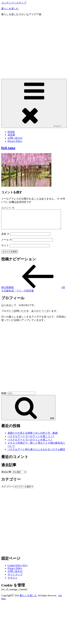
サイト (5, 249)
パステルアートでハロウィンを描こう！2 (31, 440)
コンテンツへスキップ (13, 2)
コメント (7, 207)
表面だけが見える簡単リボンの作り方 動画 (33, 436)
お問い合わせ (15, 138)
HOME (11, 131)
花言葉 (11, 134)
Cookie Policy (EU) (17, 569)
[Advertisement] (29, 48)
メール (6, 243)
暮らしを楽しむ (10, 8)
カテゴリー (7, 490)
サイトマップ (15, 578)
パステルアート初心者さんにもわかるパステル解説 (36, 453)
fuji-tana (8, 148)
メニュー (34, 103)
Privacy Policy (15, 141)
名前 (5, 237)
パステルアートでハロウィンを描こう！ (30, 443)
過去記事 (6, 475)
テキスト (13, 581)
